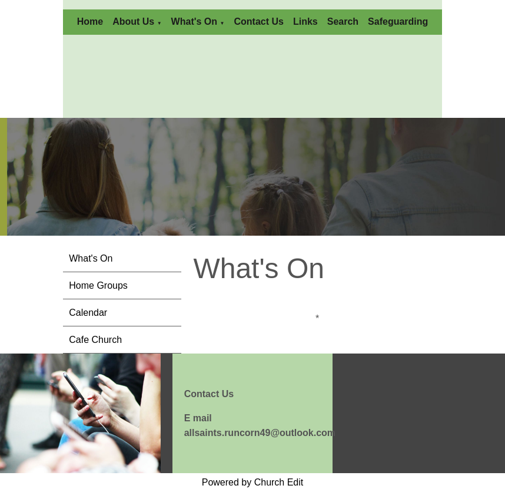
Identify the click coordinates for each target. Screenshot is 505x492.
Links (305, 21)
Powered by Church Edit (253, 482)
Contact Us (258, 21)
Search (342, 21)
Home (90, 21)
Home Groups (98, 285)
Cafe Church (95, 340)
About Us (133, 21)
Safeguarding (398, 21)
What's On (194, 21)
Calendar (88, 313)
